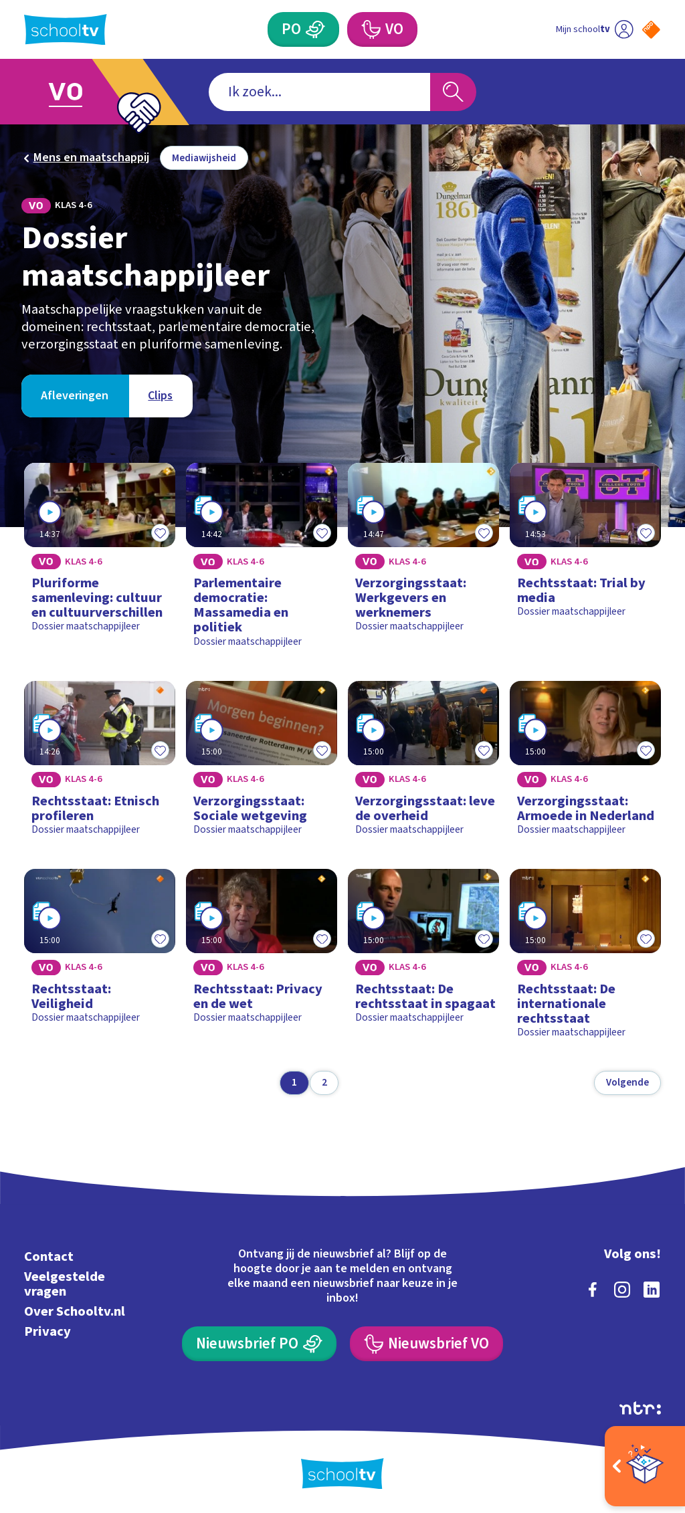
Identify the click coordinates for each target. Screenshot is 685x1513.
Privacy (47, 1331)
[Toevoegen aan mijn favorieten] (160, 532)
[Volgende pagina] (627, 1083)
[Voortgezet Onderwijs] (382, 29)
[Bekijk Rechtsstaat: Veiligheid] (99, 959)
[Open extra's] (645, 1466)
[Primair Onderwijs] (303, 29)
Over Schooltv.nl (74, 1311)
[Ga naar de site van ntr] (640, 1408)
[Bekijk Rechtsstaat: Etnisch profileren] (99, 764)
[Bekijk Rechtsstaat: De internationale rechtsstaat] (585, 959)
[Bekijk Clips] (160, 396)
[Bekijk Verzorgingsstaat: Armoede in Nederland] (585, 764)
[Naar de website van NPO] (651, 29)
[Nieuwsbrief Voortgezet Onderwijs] (426, 1343)
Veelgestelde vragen (64, 1284)
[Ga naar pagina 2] (324, 1083)
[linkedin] (651, 1289)
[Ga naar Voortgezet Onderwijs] (86, 92)
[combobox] (319, 92)
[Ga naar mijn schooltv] (594, 29)
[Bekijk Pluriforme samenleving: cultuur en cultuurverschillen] (99, 560)
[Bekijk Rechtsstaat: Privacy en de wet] (261, 959)
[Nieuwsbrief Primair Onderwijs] (259, 1343)
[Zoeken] (453, 92)
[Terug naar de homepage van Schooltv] (65, 29)
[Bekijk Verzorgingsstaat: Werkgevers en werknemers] (423, 560)
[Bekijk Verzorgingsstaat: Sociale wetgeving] (261, 764)
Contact (49, 1256)
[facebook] (592, 1289)
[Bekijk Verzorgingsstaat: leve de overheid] (423, 764)
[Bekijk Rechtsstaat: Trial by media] (585, 560)
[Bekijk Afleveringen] (74, 396)
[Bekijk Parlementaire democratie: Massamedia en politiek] (261, 560)
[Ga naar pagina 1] (294, 1083)
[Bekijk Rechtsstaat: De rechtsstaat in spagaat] (423, 959)
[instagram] (622, 1289)
